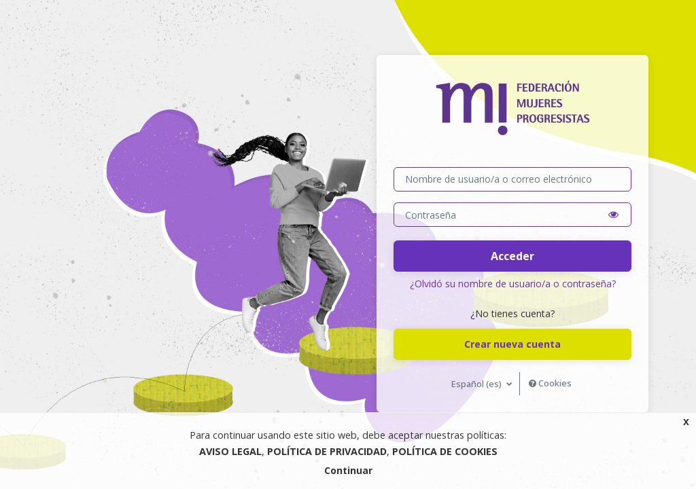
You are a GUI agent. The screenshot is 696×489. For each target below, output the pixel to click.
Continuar (348, 470)
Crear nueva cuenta (512, 344)
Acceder (512, 256)
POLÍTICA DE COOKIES (445, 451)
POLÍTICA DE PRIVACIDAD (327, 451)
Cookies (550, 383)
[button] (613, 215)
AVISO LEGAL (230, 451)
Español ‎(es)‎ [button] (477, 384)
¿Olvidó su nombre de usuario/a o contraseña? (513, 283)
